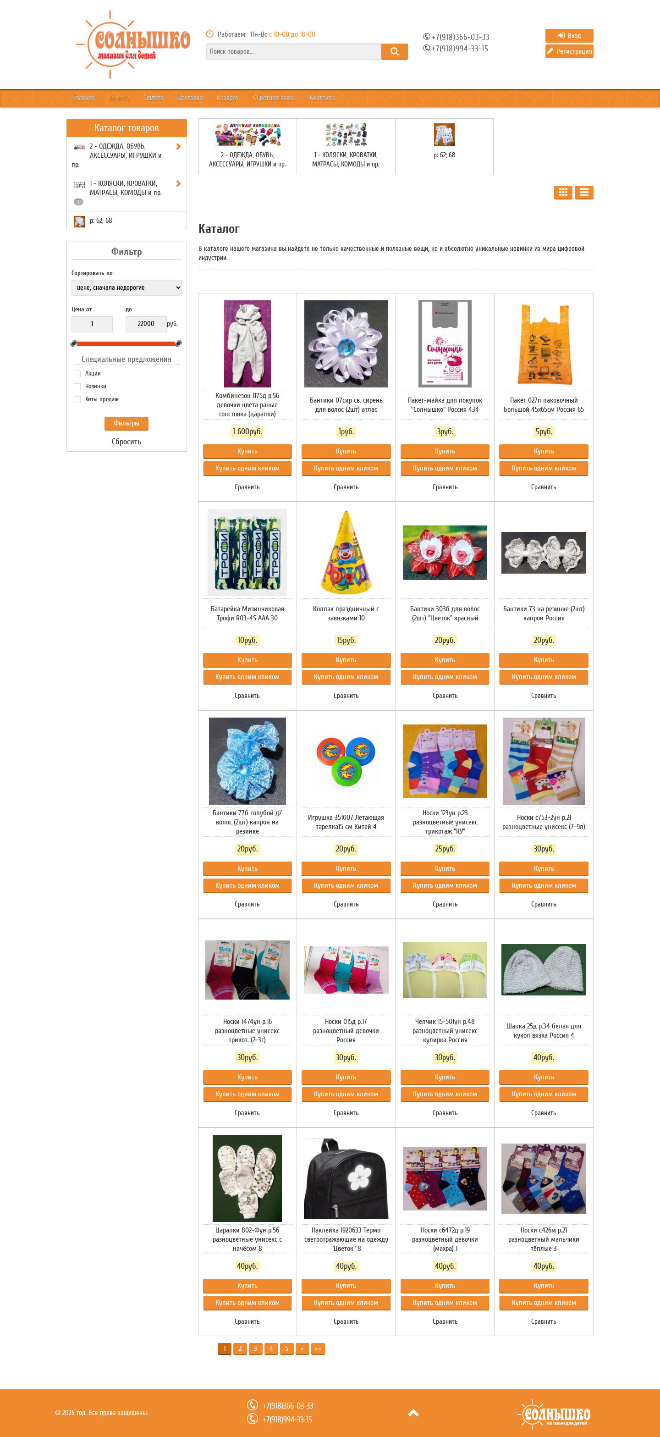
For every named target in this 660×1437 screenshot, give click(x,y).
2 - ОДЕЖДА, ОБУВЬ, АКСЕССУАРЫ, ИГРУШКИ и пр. (247, 159)
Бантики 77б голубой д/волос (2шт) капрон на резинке (247, 822)
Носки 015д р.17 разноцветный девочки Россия (346, 1030)
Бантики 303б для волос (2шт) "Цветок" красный (445, 613)
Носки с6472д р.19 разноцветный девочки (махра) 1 (445, 1239)
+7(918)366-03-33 (461, 37)
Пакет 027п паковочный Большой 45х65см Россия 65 (544, 405)
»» (318, 1348)
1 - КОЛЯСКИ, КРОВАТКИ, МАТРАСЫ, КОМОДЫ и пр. (346, 159)
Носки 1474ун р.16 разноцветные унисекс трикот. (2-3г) (247, 1030)
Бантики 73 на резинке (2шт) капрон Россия (544, 613)
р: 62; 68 (444, 155)
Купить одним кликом (247, 468)
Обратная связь (327, 98)
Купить (247, 451)
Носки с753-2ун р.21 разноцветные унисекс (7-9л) (543, 822)
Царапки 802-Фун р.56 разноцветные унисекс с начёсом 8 (247, 1239)
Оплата (179, 98)
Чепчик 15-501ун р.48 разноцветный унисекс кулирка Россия (445, 1030)
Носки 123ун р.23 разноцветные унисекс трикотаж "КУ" (445, 822)
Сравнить (247, 487)
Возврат (272, 98)
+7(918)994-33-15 (460, 49)
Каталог (135, 98)
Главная (89, 98)
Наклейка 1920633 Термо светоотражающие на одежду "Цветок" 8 (346, 1239)
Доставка (225, 98)
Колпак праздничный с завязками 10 (346, 613)
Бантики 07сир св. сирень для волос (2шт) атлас (346, 405)
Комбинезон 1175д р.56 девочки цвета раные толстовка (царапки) (247, 405)
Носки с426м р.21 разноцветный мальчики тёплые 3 (543, 1239)
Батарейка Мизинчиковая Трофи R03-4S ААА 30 (247, 613)
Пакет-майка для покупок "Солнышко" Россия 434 (445, 405)
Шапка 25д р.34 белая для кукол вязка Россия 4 (543, 1030)
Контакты (385, 98)
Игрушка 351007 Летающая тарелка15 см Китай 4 (346, 822)
